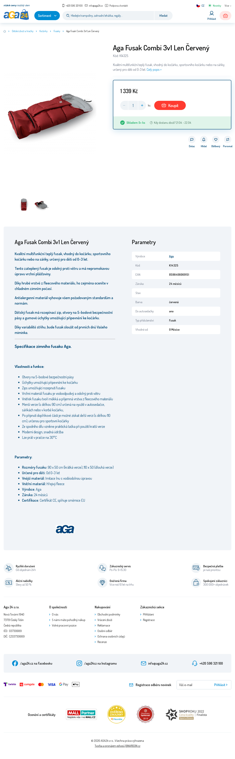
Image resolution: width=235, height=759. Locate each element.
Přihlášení (148, 614)
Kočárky (43, 31)
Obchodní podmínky (108, 614)
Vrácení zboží (104, 620)
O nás (55, 614)
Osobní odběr (104, 631)
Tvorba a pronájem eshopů (110, 746)
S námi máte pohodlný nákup (68, 620)
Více (227, 5)
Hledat (163, 15)
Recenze (102, 642)
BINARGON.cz (132, 746)
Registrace (149, 620)
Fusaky (57, 31)
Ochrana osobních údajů (111, 636)
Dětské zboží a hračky (22, 31)
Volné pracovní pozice (64, 625)
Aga (171, 256)
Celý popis (153, 69)
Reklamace (103, 625)
